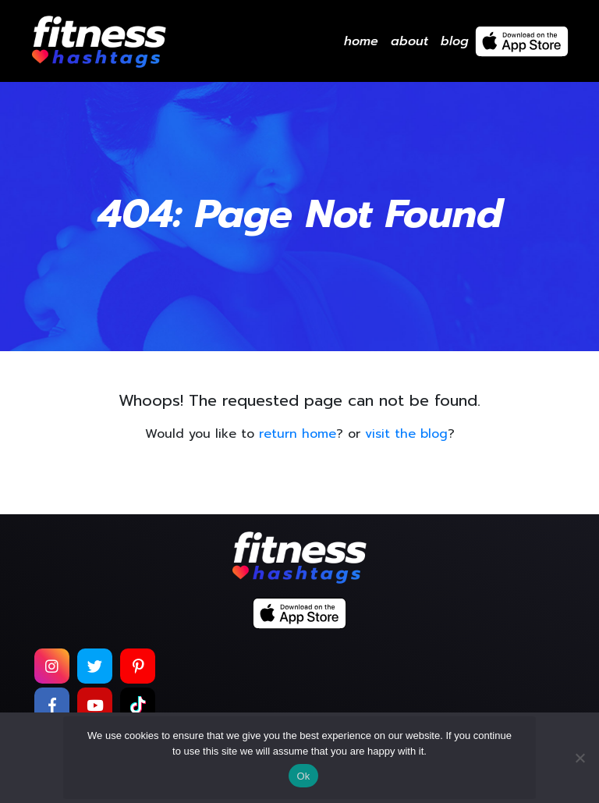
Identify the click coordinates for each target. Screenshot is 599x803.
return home (297, 434)
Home (361, 41)
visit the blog (406, 434)
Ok (303, 776)
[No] (579, 758)
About (409, 41)
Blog (455, 41)
